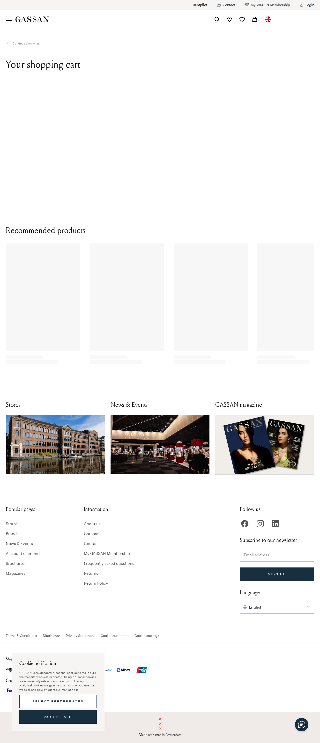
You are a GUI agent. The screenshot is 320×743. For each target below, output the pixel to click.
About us (92, 523)
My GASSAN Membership (107, 553)
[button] (268, 19)
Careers (91, 533)
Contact (91, 543)
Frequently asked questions (109, 563)
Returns (91, 573)
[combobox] (268, 19)
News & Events (19, 543)
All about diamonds (24, 553)
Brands (12, 533)
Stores (12, 523)
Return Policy (96, 583)
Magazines (15, 573)
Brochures (15, 563)
